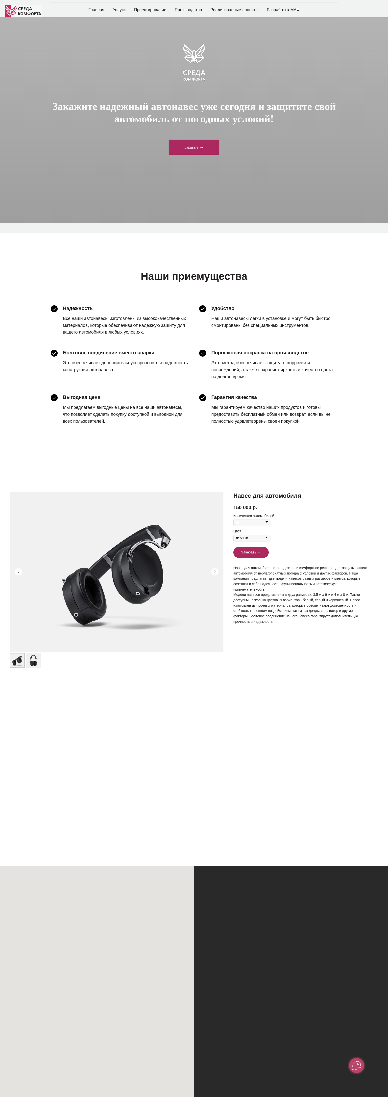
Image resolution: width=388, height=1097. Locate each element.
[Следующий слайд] (214, 571)
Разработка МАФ (283, 10)
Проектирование (150, 10)
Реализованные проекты (235, 10)
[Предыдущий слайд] (18, 571)
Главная (96, 10)
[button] (194, 147)
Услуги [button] (119, 10)
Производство (188, 10)
